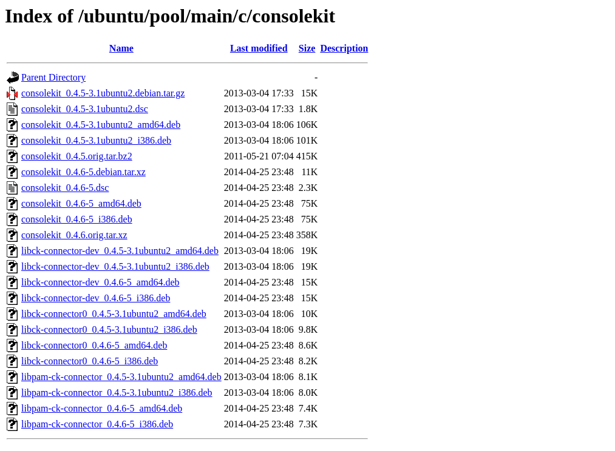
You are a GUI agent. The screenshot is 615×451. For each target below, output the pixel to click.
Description (344, 48)
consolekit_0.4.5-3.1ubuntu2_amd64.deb (100, 124)
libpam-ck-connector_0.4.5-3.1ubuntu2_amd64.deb (121, 377)
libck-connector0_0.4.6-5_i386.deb (89, 361)
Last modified (259, 48)
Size (307, 48)
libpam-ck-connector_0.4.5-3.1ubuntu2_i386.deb (116, 392)
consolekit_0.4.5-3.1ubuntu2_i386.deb (96, 140)
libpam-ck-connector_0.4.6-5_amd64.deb (101, 408)
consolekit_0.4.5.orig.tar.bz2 (76, 156)
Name (121, 48)
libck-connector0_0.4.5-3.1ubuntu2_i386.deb (109, 329)
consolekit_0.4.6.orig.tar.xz (74, 235)
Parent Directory (53, 77)
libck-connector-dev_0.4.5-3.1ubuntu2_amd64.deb (120, 251)
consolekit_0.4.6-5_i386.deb (76, 219)
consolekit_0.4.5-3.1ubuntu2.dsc (84, 109)
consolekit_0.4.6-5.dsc (65, 187)
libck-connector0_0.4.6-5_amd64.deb (94, 345)
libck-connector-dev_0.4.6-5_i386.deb (95, 298)
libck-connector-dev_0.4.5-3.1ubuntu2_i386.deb (115, 266)
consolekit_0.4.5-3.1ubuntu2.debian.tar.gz (103, 93)
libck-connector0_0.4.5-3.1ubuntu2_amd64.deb (113, 314)
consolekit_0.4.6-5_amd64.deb (81, 203)
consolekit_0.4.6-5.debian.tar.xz (83, 172)
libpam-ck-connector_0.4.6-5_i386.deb (97, 424)
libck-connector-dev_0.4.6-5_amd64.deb (100, 282)
